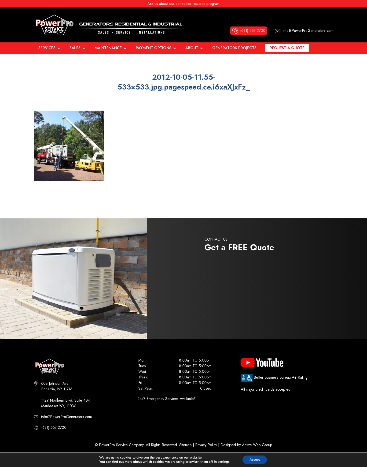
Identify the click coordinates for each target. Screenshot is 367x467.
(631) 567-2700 (53, 427)
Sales (75, 48)
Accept (255, 459)
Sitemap (185, 445)
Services (46, 48)
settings (224, 462)
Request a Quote (287, 48)
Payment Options (153, 48)
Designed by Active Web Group (246, 445)
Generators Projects (234, 48)
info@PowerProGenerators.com (66, 416)
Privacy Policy (206, 445)
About (191, 48)
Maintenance (108, 48)
